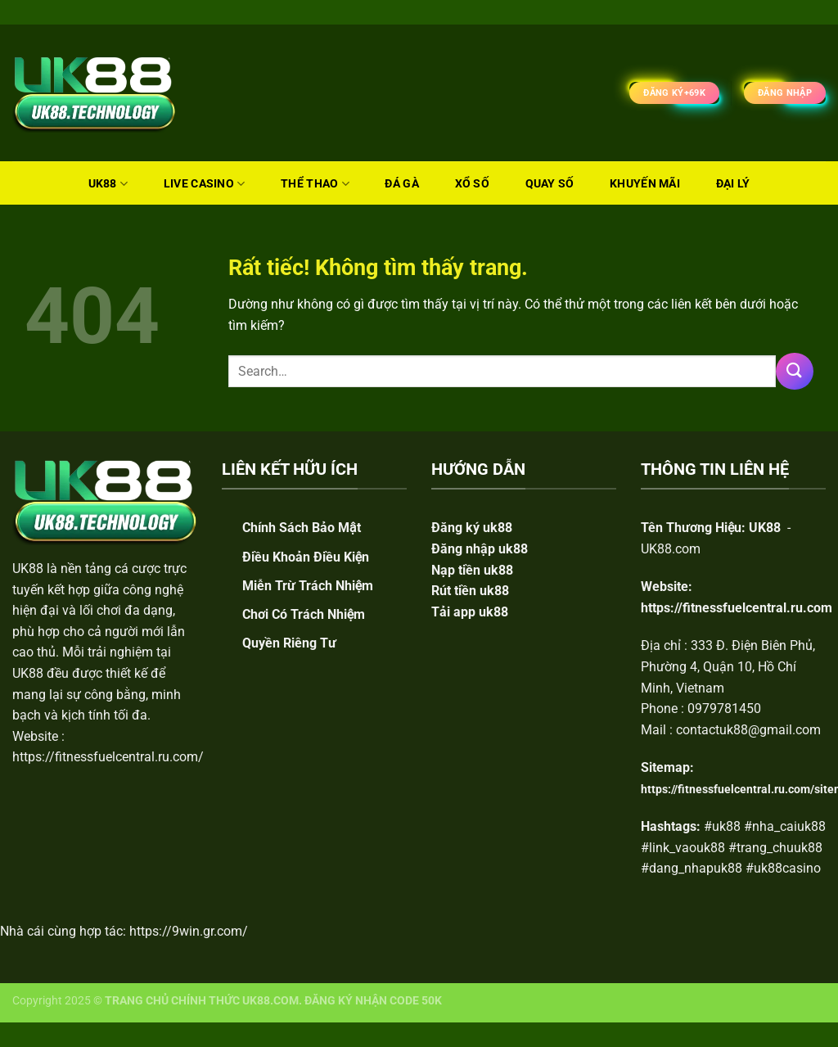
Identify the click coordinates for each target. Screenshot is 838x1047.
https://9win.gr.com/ (188, 931)
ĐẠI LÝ (733, 184)
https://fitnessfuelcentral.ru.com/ (108, 757)
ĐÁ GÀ (401, 184)
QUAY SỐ (549, 184)
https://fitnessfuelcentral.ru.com (736, 608)
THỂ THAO (315, 184)
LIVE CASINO (205, 184)
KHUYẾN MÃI (645, 184)
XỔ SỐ (472, 184)
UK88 (108, 184)
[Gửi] (794, 371)
